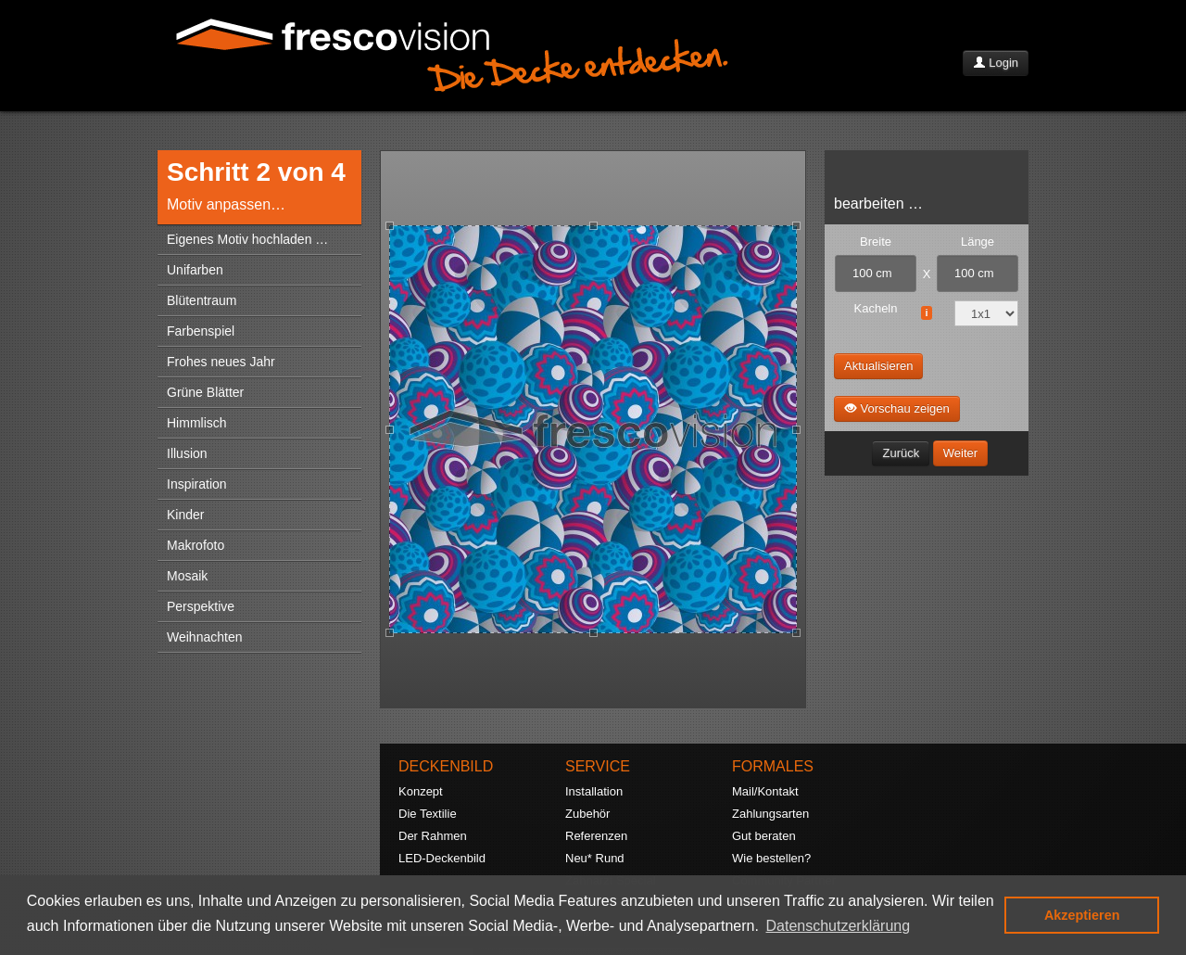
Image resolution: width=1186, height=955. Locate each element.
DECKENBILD (445, 766)
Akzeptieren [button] (1082, 915)
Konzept (420, 791)
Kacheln (876, 308)
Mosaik (187, 575)
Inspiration (197, 484)
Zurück (900, 453)
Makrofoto (195, 545)
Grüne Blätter (205, 392)
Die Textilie (427, 814)
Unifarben (195, 269)
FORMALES (773, 766)
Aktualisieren (878, 366)
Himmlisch (197, 422)
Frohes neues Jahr (221, 361)
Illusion (187, 453)
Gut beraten (764, 836)
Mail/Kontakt (765, 791)
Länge (977, 241)
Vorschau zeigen (897, 408)
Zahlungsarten (770, 814)
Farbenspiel (200, 331)
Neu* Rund (595, 858)
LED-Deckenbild (442, 858)
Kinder (185, 514)
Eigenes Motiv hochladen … (247, 239)
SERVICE (597, 766)
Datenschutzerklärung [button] (838, 926)
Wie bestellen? (771, 858)
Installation (594, 791)
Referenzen (596, 836)
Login (995, 63)
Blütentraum (201, 300)
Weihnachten (204, 637)
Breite (875, 241)
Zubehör (587, 814)
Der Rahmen (432, 836)
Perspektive (200, 606)
